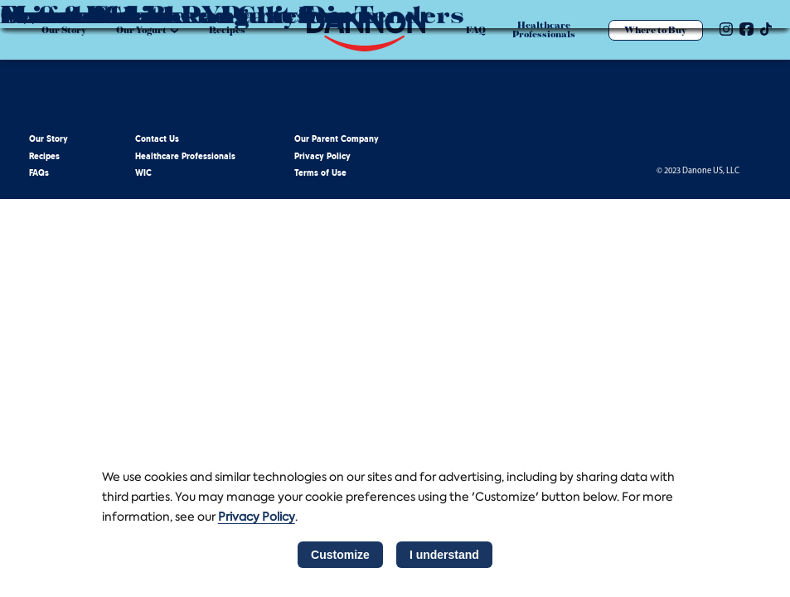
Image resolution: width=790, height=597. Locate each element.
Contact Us (157, 139)
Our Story (48, 139)
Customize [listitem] (340, 554)
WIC (143, 173)
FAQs (39, 173)
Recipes (44, 157)
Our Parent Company (336, 139)
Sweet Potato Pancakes (155, 14)
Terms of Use (320, 173)
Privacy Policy (322, 157)
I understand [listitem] (444, 554)
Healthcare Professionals (185, 157)
